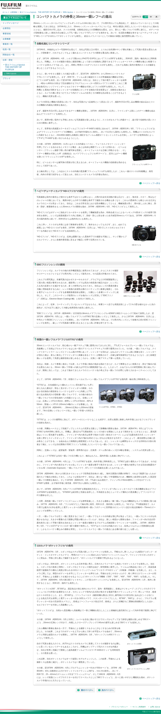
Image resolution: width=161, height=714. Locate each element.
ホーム (4, 12)
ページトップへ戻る (151, 183)
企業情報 (13, 12)
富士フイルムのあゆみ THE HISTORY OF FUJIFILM (40, 12)
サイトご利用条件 (139, 707)
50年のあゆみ (68, 12)
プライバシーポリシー (119, 707)
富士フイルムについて (15, 17)
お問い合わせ (155, 707)
